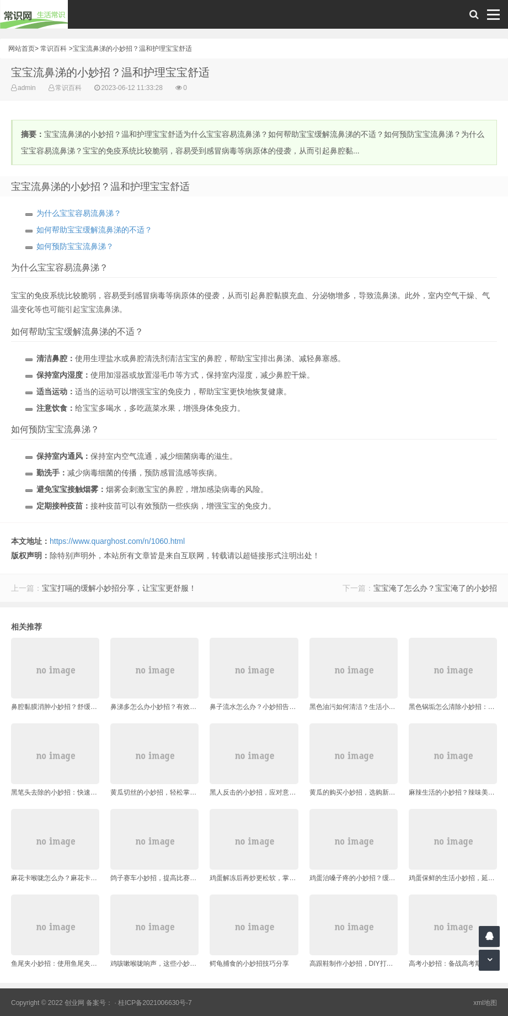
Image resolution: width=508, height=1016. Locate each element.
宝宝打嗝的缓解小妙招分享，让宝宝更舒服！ (119, 588)
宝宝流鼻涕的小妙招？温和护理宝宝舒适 (132, 48)
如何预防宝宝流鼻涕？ (75, 246)
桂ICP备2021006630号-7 (154, 1003)
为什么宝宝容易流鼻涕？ (78, 213)
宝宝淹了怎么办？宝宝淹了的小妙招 (435, 588)
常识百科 (53, 48)
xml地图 (485, 1003)
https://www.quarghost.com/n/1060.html (117, 541)
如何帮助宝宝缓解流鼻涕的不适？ (94, 229)
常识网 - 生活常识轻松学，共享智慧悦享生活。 (34, 14)
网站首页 (21, 48)
